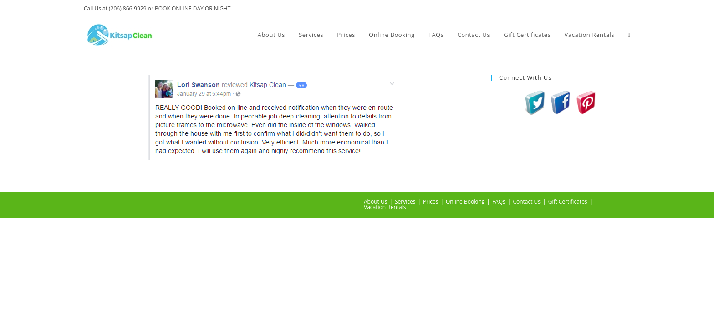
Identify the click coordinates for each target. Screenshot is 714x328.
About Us (375, 201)
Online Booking (465, 201)
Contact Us (527, 201)
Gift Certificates (567, 201)
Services (405, 201)
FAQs (498, 201)
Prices (430, 201)
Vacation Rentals (385, 207)
